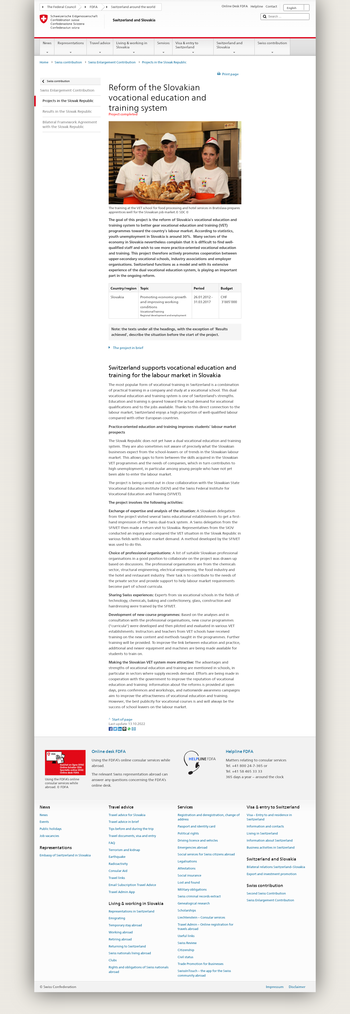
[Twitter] (115, 729)
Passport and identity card (196, 826)
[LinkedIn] (120, 729)
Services (163, 47)
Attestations (186, 868)
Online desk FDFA (109, 751)
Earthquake (117, 857)
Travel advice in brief (124, 822)
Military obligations (192, 889)
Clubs (113, 960)
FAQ (112, 843)
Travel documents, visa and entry (132, 836)
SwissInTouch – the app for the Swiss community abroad (204, 973)
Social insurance (189, 875)
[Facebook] (111, 729)
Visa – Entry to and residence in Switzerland (269, 817)
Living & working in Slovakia (134, 47)
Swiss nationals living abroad (130, 953)
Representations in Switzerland (131, 911)
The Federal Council (61, 7)
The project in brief (127, 348)
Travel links (117, 878)
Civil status (185, 957)
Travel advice (100, 47)
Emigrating (117, 918)
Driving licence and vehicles (198, 840)
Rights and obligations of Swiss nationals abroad (138, 969)
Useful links (186, 936)
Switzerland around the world (133, 7)
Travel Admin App (122, 892)
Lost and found (189, 882)
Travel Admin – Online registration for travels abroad (205, 927)
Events (44, 822)
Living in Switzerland (262, 833)
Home (44, 62)
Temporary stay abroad (125, 925)
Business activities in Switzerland (271, 847)
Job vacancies (49, 836)
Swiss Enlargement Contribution (112, 62)
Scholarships (187, 910)
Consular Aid (118, 871)
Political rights (188, 833)
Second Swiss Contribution (266, 893)
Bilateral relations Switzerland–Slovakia (276, 867)
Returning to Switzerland (127, 946)
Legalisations (187, 861)
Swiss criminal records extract (199, 896)
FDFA (93, 7)
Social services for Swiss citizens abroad (206, 854)
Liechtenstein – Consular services (201, 917)
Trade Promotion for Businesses (200, 964)
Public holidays (50, 829)
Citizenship (186, 950)
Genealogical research (194, 903)
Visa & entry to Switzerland (193, 47)
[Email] (134, 729)
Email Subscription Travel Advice (132, 885)
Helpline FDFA (239, 751)
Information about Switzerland (270, 840)
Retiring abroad (120, 939)
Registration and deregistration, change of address (209, 817)
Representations (70, 47)
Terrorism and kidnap (124, 850)
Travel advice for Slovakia (127, 815)
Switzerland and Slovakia (234, 47)
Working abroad (121, 932)
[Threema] (124, 729)
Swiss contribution (272, 47)
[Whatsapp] (129, 729)
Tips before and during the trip (131, 829)
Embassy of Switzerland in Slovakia (65, 855)
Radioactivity (118, 864)
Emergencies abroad (192, 847)
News (47, 47)
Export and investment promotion (272, 874)
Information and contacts (265, 826)
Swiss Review (187, 943)
